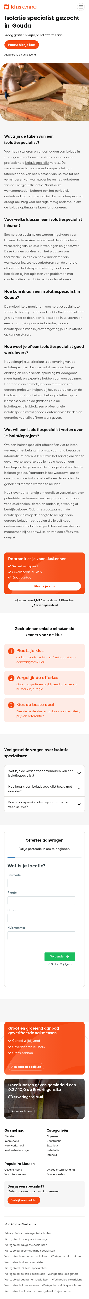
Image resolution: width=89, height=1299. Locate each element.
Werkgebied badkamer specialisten (26, 1279)
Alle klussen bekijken (26, 1067)
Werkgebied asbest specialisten (24, 1262)
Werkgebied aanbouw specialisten (26, 1256)
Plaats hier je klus (21, 45)
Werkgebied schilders (38, 1233)
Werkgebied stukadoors (19, 1291)
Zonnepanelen (56, 1174)
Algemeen (53, 1136)
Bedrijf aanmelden (24, 1200)
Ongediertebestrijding (61, 1169)
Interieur (52, 1154)
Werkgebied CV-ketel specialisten (25, 1268)
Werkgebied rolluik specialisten (61, 1285)
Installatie (53, 1150)
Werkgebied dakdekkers (66, 1256)
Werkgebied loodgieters (63, 1273)
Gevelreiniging (13, 1169)
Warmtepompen (15, 1174)
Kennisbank (11, 1141)
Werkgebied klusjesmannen (55, 1291)
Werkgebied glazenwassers (21, 1285)
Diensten (9, 1136)
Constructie (54, 1141)
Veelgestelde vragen (17, 1150)
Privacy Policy (13, 1233)
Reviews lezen (21, 1111)
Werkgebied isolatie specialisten (24, 1273)
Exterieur (52, 1145)
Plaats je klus (44, 586)
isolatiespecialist (37, 162)
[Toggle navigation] (81, 7)
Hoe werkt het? (14, 1145)
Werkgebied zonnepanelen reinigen (26, 1239)
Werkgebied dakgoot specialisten (25, 1245)
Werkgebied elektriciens (67, 1279)
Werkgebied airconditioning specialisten (29, 1250)
